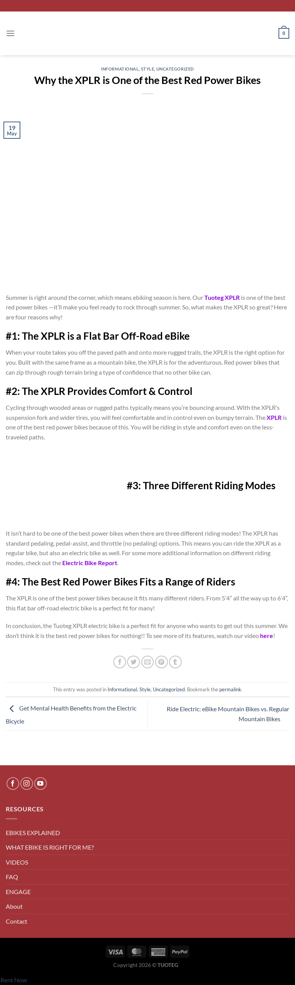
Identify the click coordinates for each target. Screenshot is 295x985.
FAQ (12, 876)
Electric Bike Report (89, 562)
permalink (230, 689)
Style (147, 68)
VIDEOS (17, 862)
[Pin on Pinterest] (161, 662)
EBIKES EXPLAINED (33, 832)
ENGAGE (18, 891)
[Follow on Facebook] (13, 783)
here (266, 635)
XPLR (274, 417)
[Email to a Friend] (147, 662)
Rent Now (13, 979)
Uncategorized (175, 68)
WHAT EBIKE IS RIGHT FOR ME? (50, 847)
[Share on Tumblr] (175, 662)
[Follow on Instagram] (26, 783)
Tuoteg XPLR (222, 297)
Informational (120, 68)
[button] (10, 33)
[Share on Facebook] (119, 662)
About (14, 906)
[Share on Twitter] (133, 662)
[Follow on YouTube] (40, 783)
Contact (16, 921)
